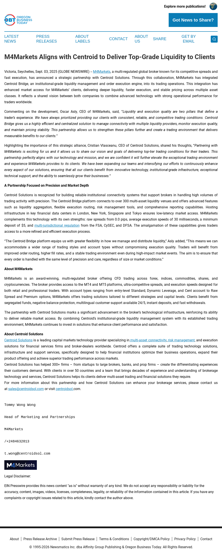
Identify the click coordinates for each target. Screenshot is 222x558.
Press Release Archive (40, 539)
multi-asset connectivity (147, 340)
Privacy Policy (185, 539)
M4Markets (101, 72)
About (14, 539)
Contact (118, 39)
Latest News (11, 38)
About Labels (82, 38)
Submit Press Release (78, 539)
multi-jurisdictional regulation (57, 225)
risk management (181, 340)
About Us (141, 38)
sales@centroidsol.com (26, 389)
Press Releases (46, 38)
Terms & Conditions (114, 539)
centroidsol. (64, 389)
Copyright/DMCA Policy (152, 539)
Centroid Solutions (18, 340)
